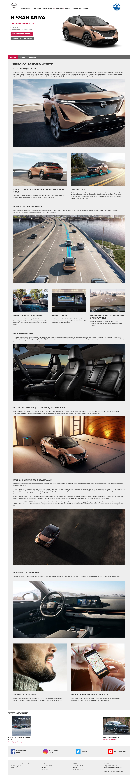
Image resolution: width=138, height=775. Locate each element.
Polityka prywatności (110, 766)
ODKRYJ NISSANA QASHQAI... (111, 739)
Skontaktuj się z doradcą (15, 742)
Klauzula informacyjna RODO (113, 767)
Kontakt (106, 764)
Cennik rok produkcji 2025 (22, 30)
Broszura (16, 27)
